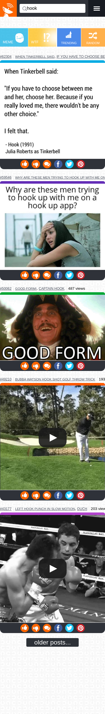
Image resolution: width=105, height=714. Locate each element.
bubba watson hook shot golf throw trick (55, 379)
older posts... (52, 642)
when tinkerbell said (34, 56)
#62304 (5, 57)
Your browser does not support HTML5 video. (52, 437)
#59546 (5, 177)
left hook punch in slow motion (45, 509)
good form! (26, 288)
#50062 (5, 289)
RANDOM (92, 38)
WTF (40, 38)
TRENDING (69, 38)
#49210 (5, 379)
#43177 (5, 509)
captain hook (51, 289)
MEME (13, 38)
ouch (82, 509)
